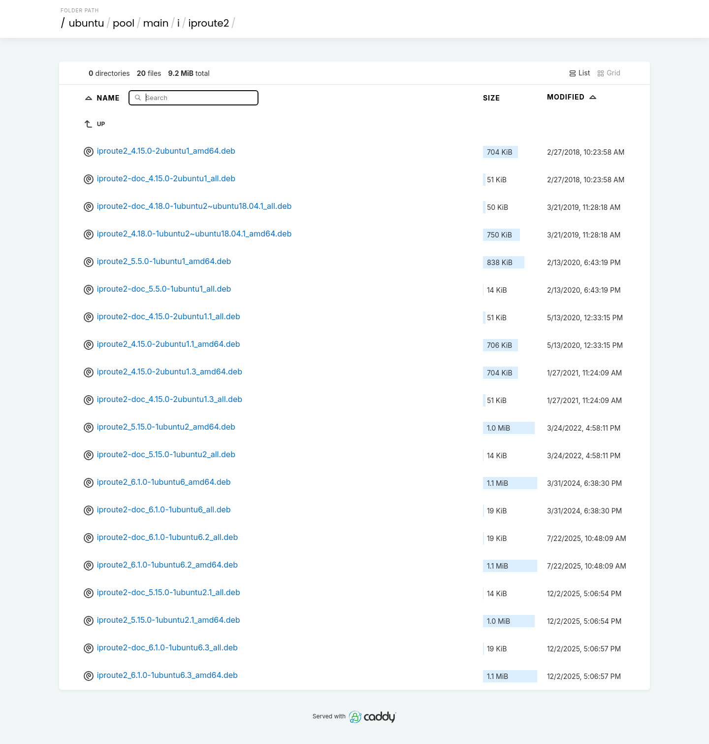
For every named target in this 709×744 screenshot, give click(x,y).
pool (123, 23)
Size (491, 98)
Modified (573, 97)
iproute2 (208, 23)
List (579, 72)
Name (109, 97)
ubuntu (86, 23)
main (156, 23)
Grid (608, 72)
